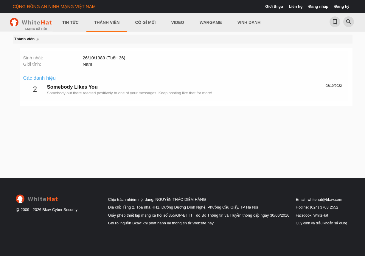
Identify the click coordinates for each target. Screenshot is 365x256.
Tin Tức (70, 22)
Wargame (211, 22)
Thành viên (107, 22)
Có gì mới (145, 22)
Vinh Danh (249, 22)
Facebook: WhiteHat (312, 215)
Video (177, 22)
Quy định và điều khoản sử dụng (321, 223)
